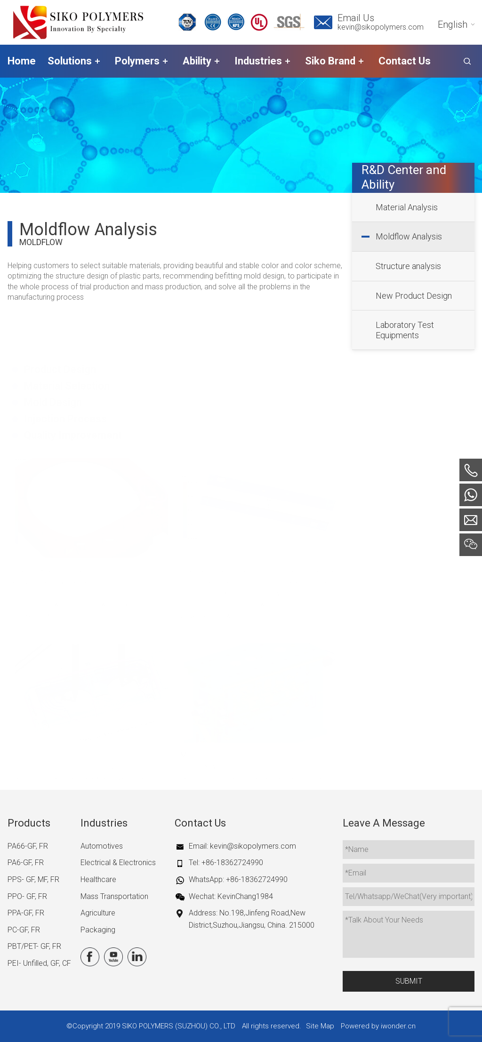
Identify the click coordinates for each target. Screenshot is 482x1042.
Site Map (320, 1026)
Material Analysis (407, 207)
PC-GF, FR (24, 929)
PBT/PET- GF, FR (34, 946)
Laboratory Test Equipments (405, 330)
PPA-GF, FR (26, 912)
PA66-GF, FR (28, 846)
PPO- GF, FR (27, 896)
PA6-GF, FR (26, 862)
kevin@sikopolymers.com (380, 27)
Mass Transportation (114, 896)
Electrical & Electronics (118, 862)
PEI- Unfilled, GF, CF (39, 963)
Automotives (101, 846)
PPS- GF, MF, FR (33, 879)
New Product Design (414, 296)
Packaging (97, 929)
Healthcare (98, 879)
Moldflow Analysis (409, 236)
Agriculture (97, 912)
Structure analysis (408, 266)
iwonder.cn (398, 1026)
